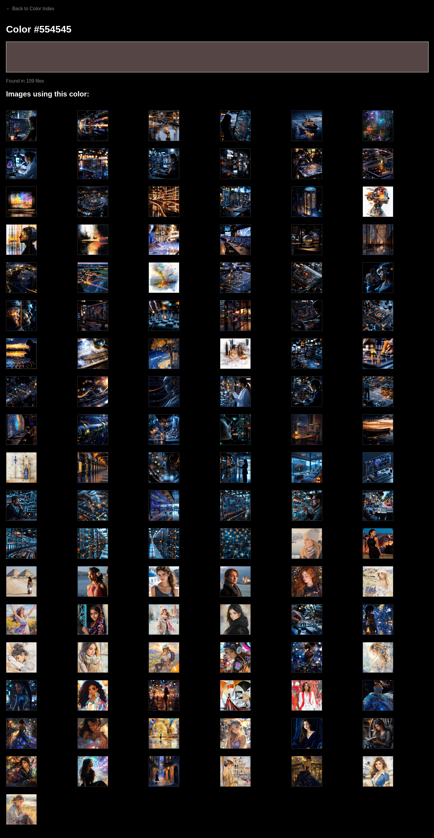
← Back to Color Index (30, 8)
